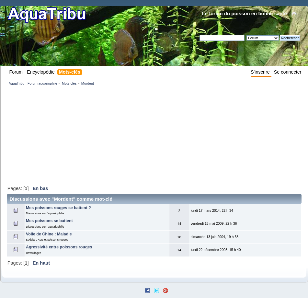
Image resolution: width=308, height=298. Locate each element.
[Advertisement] (86, 135)
